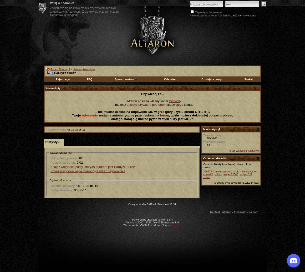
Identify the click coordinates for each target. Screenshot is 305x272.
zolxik (206, 177)
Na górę (253, 212)
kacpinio (227, 171)
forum (164, 115)
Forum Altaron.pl (60, 69)
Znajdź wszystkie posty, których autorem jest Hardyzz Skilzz (93, 167)
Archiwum (240, 212)
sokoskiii (208, 174)
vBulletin (177, 225)
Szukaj (248, 79)
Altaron (152, 35)
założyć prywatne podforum (146, 104)
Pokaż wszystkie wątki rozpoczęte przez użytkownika (88, 171)
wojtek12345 (231, 174)
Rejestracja (63, 79)
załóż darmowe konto (243, 15)
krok (236, 171)
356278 (207, 171)
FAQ (89, 79)
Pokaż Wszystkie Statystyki (243, 150)
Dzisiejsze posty (211, 79)
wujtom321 (246, 174)
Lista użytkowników (84, 69)
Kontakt (215, 212)
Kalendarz (170, 79)
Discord (174, 101)
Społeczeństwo (126, 79)
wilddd (218, 174)
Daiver (217, 171)
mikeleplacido (248, 171)
